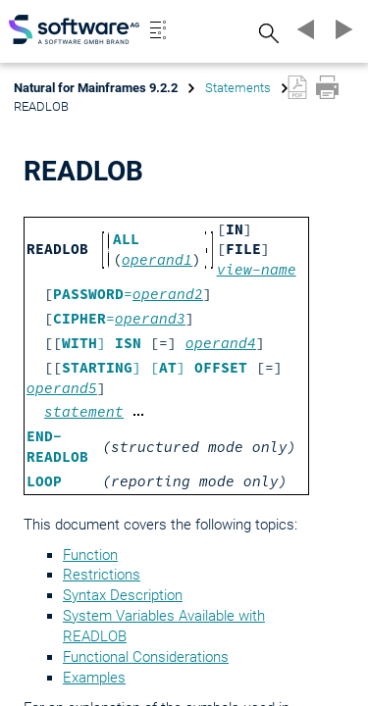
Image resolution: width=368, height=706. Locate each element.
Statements (238, 87)
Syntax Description (123, 595)
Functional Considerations (146, 657)
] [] (154, 368)
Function (90, 555)
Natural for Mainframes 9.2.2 (96, 87)
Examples (94, 677)
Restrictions (101, 574)
